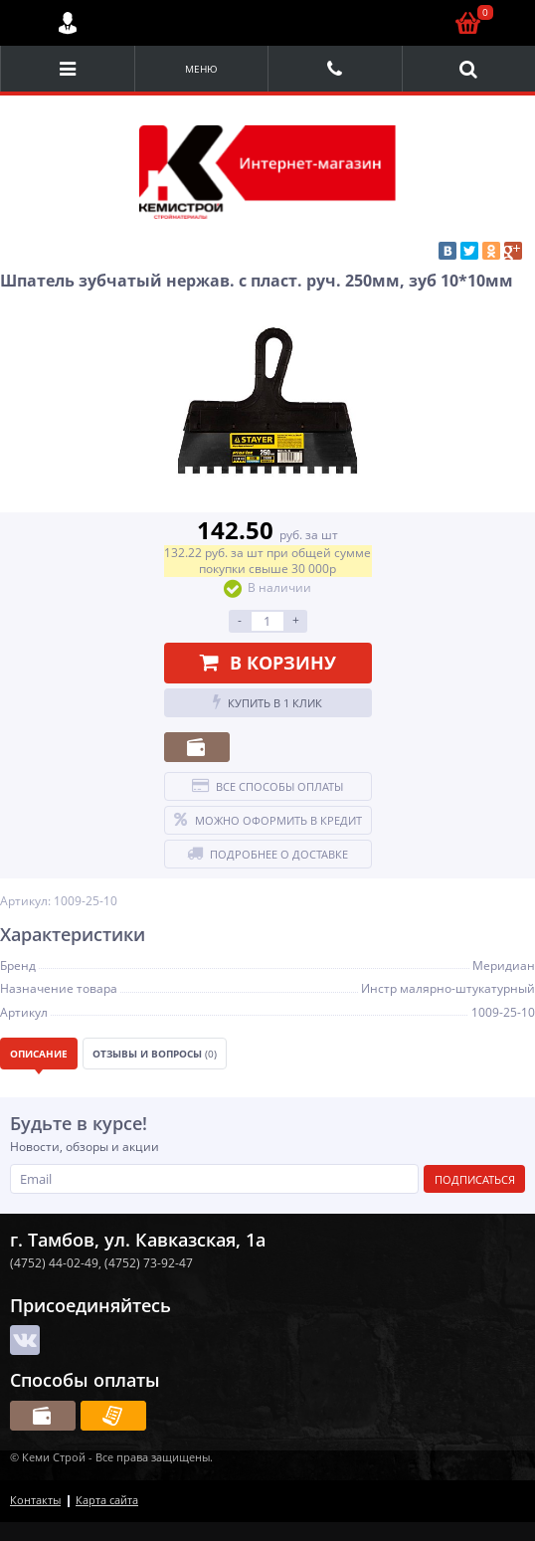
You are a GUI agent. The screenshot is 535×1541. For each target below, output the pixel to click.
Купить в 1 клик (267, 702)
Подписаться (475, 1179)
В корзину (268, 662)
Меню (201, 69)
